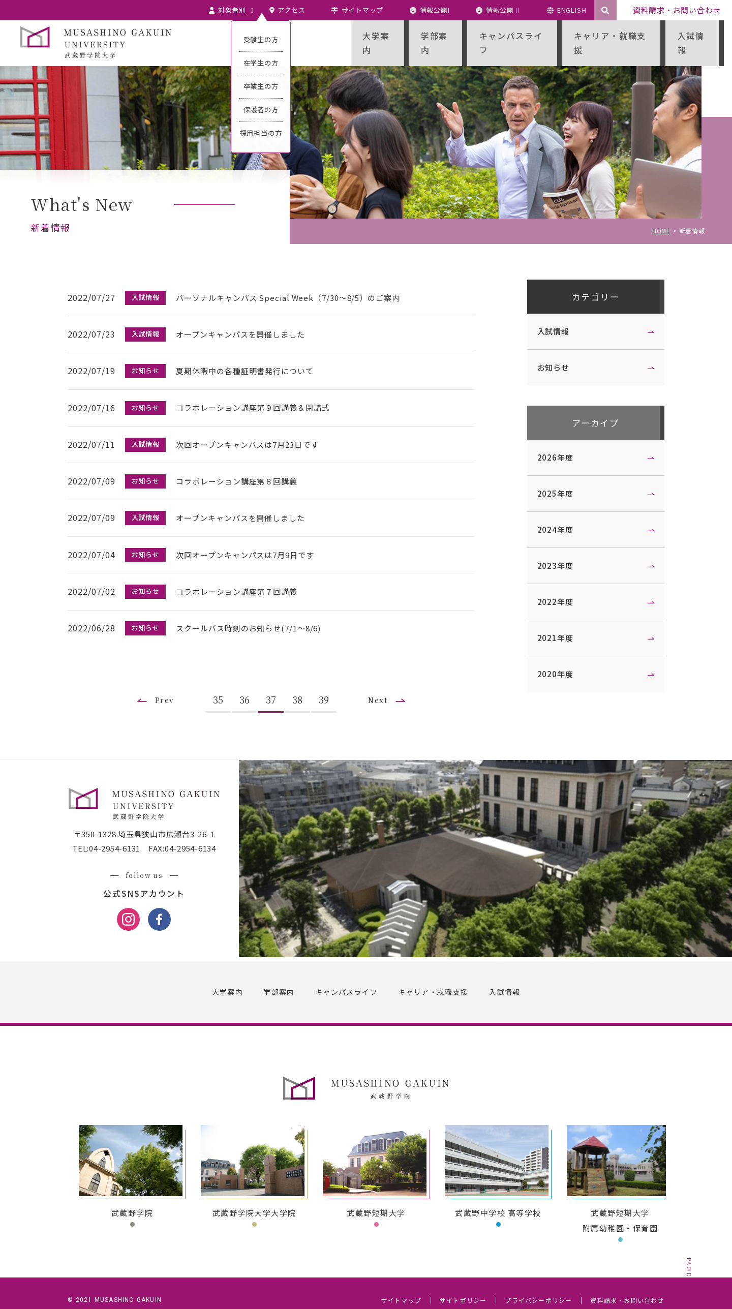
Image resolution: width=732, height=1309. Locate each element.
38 (301, 681)
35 (221, 681)
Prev (165, 682)
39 (327, 681)
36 (248, 681)
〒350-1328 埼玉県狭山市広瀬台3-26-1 (147, 819)
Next (383, 682)
